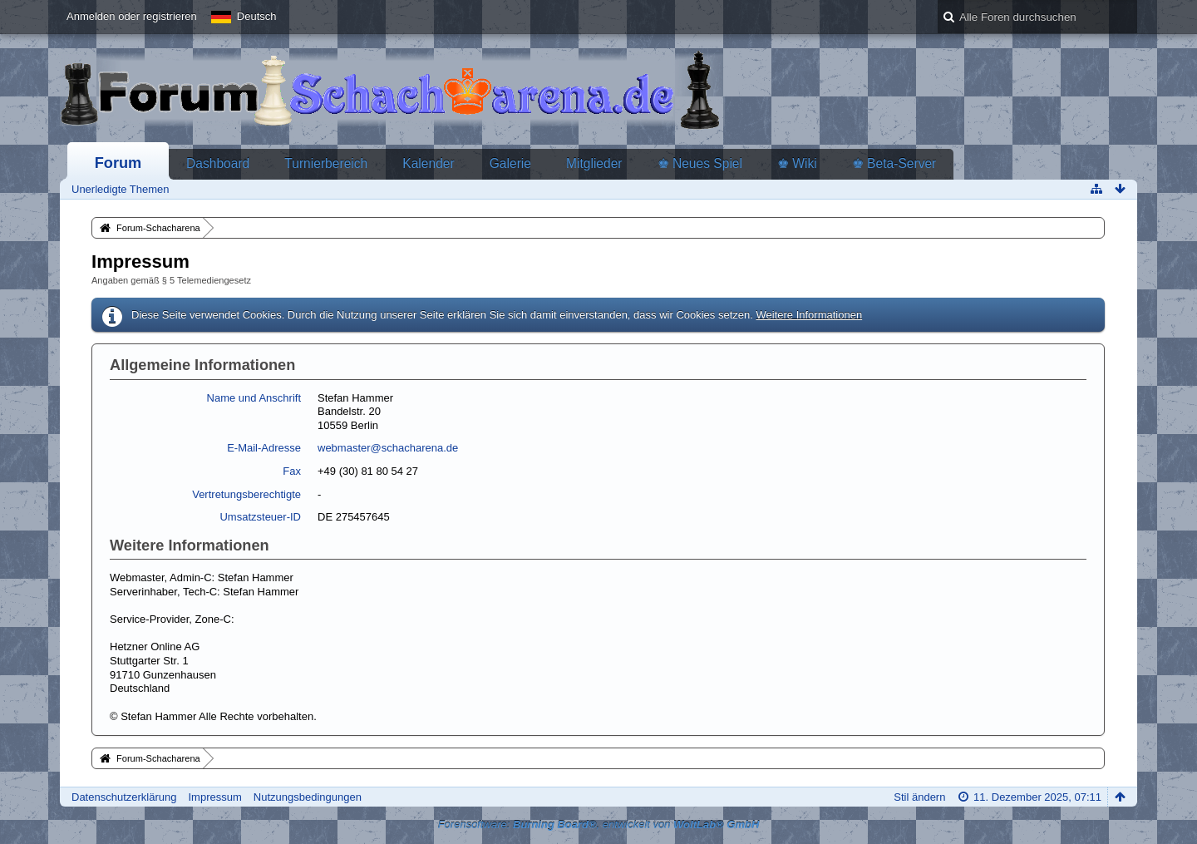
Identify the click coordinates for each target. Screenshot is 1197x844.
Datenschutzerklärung (123, 797)
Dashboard (217, 163)
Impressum (214, 797)
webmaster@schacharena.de (388, 448)
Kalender (428, 163)
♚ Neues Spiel (700, 163)
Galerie (510, 163)
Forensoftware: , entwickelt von (599, 824)
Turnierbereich (325, 163)
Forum (118, 163)
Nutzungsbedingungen (308, 797)
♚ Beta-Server (894, 163)
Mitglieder (594, 163)
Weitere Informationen (809, 314)
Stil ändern (919, 797)
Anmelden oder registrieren (131, 16)
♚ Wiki (797, 163)
